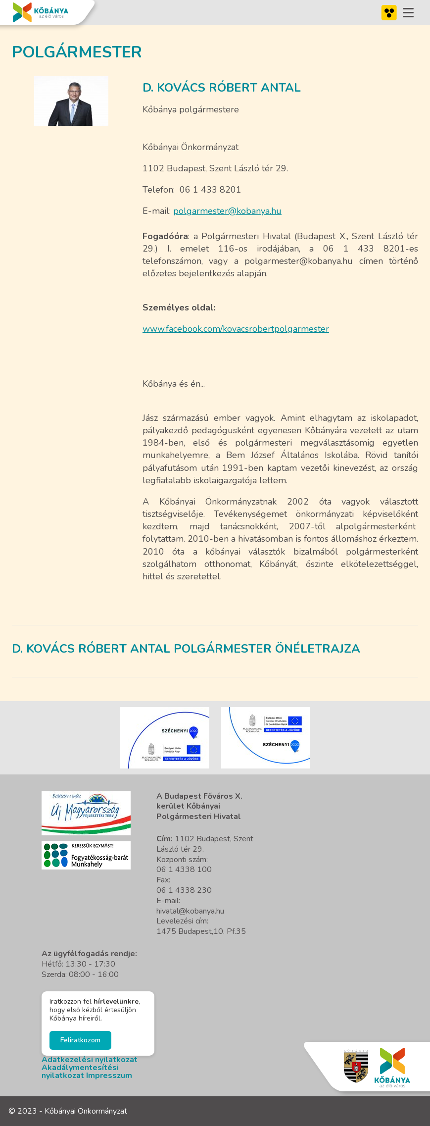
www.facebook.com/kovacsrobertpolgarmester (236, 329)
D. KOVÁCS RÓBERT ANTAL (222, 88)
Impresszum (109, 1075)
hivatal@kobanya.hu (190, 911)
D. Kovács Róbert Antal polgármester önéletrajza (186, 649)
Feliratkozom (80, 1040)
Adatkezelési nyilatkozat (90, 1059)
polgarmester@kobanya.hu (227, 211)
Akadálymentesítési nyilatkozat (80, 1071)
